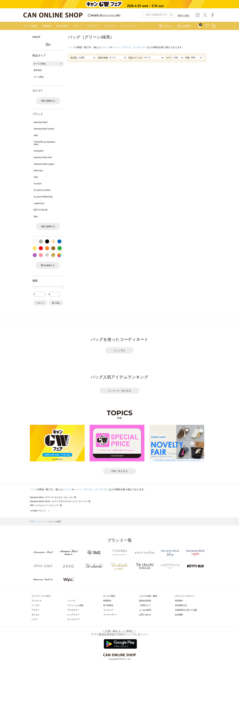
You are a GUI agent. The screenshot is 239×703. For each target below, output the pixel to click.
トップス (36, 605)
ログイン (168, 26)
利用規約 (179, 601)
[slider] (34, 286)
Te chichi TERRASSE (43, 197)
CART (199, 25)
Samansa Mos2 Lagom (44, 164)
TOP (32, 521)
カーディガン (140, 47)
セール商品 (39, 77)
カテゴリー (93, 26)
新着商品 (46, 26)
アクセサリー (73, 610)
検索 (171, 15)
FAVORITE (207, 26)
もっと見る (119, 350)
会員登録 (186, 26)
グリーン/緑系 (54, 521)
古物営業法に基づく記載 (186, 610)
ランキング (110, 26)
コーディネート (128, 26)
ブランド (77, 26)
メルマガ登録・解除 (148, 596)
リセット (40, 303)
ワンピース (36, 601)
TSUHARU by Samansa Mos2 (44, 143)
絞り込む (56, 303)
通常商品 (38, 70)
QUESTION (213, 26)
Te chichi (37, 184)
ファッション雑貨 (75, 605)
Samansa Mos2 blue (43, 157)
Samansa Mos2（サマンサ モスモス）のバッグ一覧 (53, 497)
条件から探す (184, 15)
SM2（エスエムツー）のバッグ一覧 (46, 505)
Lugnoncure (39, 203)
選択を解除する (48, 101)
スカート (105, 47)
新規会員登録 (145, 601)
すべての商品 (30, 26)
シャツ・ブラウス (121, 47)
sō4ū (36, 177)
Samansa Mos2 (40, 122)
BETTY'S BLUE (41, 210)
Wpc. (36, 216)
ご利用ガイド (145, 605)
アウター (36, 610)
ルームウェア (73, 619)
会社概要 (179, 614)
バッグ (71, 47)
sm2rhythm (38, 151)
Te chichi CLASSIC (42, 190)
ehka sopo (38, 170)
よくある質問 (145, 610)
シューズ (71, 601)
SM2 (36, 135)
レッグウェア (73, 614)
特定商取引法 (181, 605)
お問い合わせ (145, 614)
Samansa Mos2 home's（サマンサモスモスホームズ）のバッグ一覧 (60, 501)
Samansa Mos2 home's (44, 129)
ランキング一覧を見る (119, 390)
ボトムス (36, 614)
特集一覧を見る (119, 471)
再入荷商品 (62, 26)
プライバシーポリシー (185, 596)
